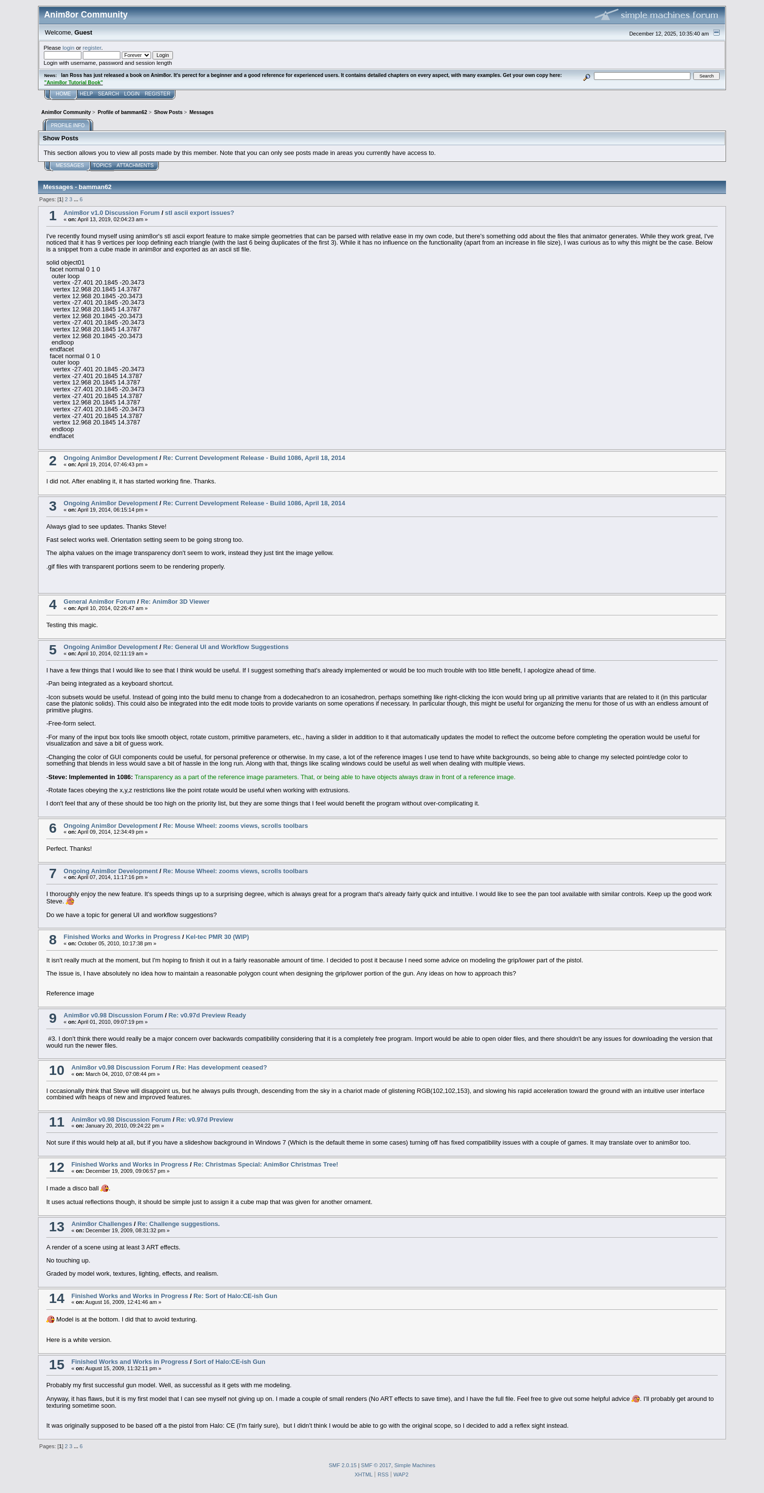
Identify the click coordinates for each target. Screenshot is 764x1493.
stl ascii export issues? (199, 212)
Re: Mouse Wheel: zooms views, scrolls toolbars (235, 825)
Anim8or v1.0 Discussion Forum (112, 212)
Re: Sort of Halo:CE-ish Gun (235, 1296)
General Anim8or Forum (99, 601)
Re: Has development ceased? (221, 1067)
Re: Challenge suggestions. (178, 1223)
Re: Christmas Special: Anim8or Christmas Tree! (265, 1164)
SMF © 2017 (376, 1465)
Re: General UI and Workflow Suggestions (226, 647)
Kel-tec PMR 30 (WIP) (217, 936)
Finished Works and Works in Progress (122, 936)
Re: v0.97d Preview (204, 1119)
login (68, 47)
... (76, 199)
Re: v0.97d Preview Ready (207, 1015)
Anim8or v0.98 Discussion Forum (113, 1015)
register (92, 47)
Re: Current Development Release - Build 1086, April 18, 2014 (254, 457)
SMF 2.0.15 (343, 1465)
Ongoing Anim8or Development (111, 457)
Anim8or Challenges (101, 1223)
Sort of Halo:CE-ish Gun (229, 1361)
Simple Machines (414, 1465)
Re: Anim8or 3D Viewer (175, 601)
